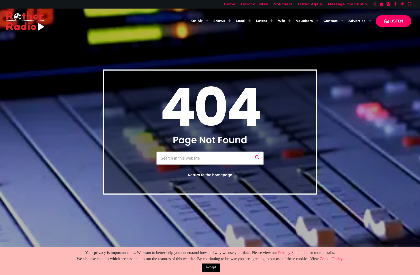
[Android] (402, 4)
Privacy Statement (293, 253)
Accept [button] (210, 267)
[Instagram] (389, 4)
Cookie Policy (331, 259)
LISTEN (393, 21)
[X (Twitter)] (374, 4)
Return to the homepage (210, 174)
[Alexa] (409, 4)
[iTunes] (381, 4)
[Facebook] (395, 4)
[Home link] (25, 21)
